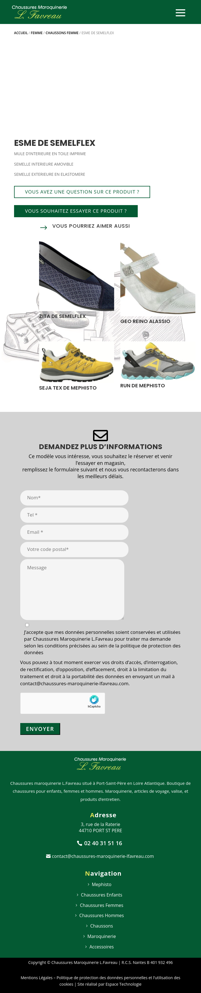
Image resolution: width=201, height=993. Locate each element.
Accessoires (101, 947)
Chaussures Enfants (101, 895)
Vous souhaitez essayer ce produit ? (76, 211)
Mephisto (101, 884)
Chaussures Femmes (101, 905)
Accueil (21, 32)
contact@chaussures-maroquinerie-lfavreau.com (103, 856)
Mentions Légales (37, 977)
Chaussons (101, 926)
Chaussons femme (62, 32)
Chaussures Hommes (101, 915)
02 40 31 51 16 (103, 843)
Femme (37, 32)
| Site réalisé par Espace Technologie (107, 984)
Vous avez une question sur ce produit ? (82, 191)
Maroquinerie (101, 936)
